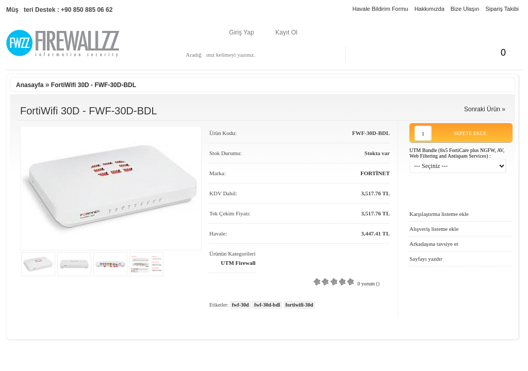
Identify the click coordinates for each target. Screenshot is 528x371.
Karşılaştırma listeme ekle (439, 214)
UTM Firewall (238, 263)
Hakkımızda (429, 9)
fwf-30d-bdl (267, 305)
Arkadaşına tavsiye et (433, 244)
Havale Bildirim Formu (380, 9)
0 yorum (366, 283)
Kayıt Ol (286, 32)
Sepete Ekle (470, 133)
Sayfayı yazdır (425, 259)
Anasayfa (29, 85)
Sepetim (468, 52)
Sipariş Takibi (502, 9)
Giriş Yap (241, 32)
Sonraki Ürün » (484, 109)
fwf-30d (240, 305)
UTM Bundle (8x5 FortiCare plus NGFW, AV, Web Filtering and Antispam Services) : (456, 153)
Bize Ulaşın (465, 9)
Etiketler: (218, 305)
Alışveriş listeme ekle (433, 229)
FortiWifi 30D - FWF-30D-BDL (93, 85)
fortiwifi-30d (300, 305)
